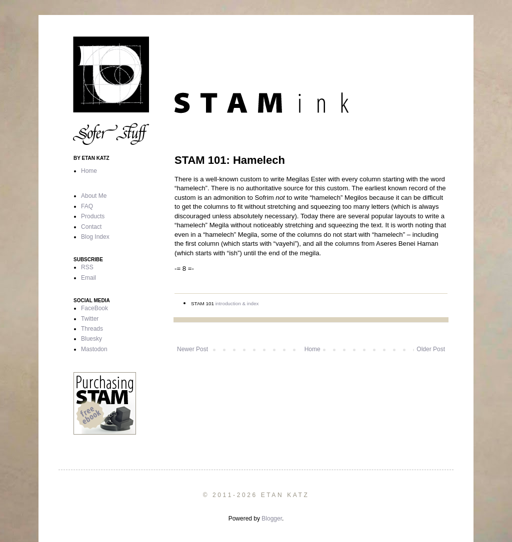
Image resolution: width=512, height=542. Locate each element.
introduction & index (237, 303)
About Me (93, 195)
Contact (91, 226)
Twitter (89, 318)
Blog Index (95, 236)
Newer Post (192, 349)
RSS (87, 267)
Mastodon (94, 349)
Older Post (430, 349)
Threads (92, 328)
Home (312, 349)
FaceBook (94, 308)
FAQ (87, 206)
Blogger (272, 518)
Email (88, 277)
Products (92, 216)
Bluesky (91, 338)
